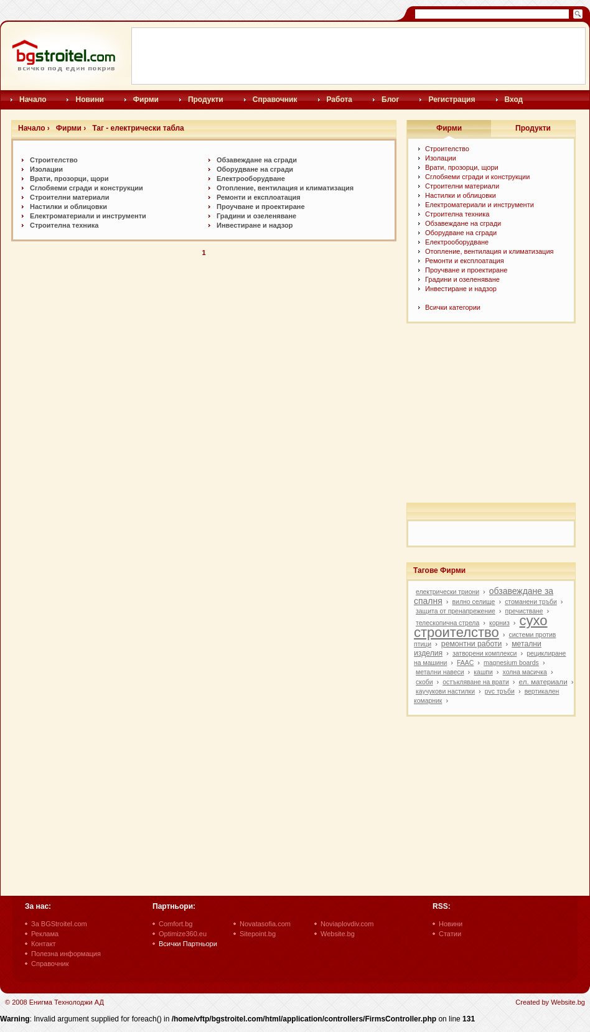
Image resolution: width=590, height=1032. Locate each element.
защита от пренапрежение (455, 611)
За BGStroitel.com (59, 923)
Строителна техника (64, 225)
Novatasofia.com (265, 923)
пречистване (524, 611)
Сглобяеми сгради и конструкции (86, 188)
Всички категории (452, 307)
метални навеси (440, 672)
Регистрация (451, 99)
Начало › (34, 128)
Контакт (43, 943)
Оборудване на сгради (255, 169)
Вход (514, 99)
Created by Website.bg (550, 1002)
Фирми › (71, 128)
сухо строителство (481, 626)
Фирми (146, 99)
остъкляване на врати (475, 682)
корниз (499, 623)
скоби (424, 682)
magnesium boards (511, 662)
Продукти (205, 99)
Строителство (54, 160)
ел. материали (543, 681)
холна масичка (525, 672)
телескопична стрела (447, 623)
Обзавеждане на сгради (257, 160)
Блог (390, 99)
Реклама (45, 933)
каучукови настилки (445, 691)
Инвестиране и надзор (255, 225)
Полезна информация (66, 953)
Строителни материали (69, 197)
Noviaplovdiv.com (347, 923)
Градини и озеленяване (256, 216)
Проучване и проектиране (261, 206)
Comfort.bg (175, 923)
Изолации (46, 169)
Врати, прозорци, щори (69, 178)
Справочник (275, 99)
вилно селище (473, 601)
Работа (340, 99)
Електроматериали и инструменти (88, 216)
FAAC (465, 662)
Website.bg (338, 933)
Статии (450, 933)
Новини (89, 99)
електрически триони (447, 591)
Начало (32, 99)
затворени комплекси (484, 653)
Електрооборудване (251, 178)
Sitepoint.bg (258, 933)
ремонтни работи (471, 643)
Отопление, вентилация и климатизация (285, 188)
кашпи (483, 672)
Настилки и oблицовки (68, 206)
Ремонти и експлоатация (259, 197)
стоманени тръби (531, 601)
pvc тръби (500, 691)
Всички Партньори (188, 943)
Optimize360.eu (183, 933)
